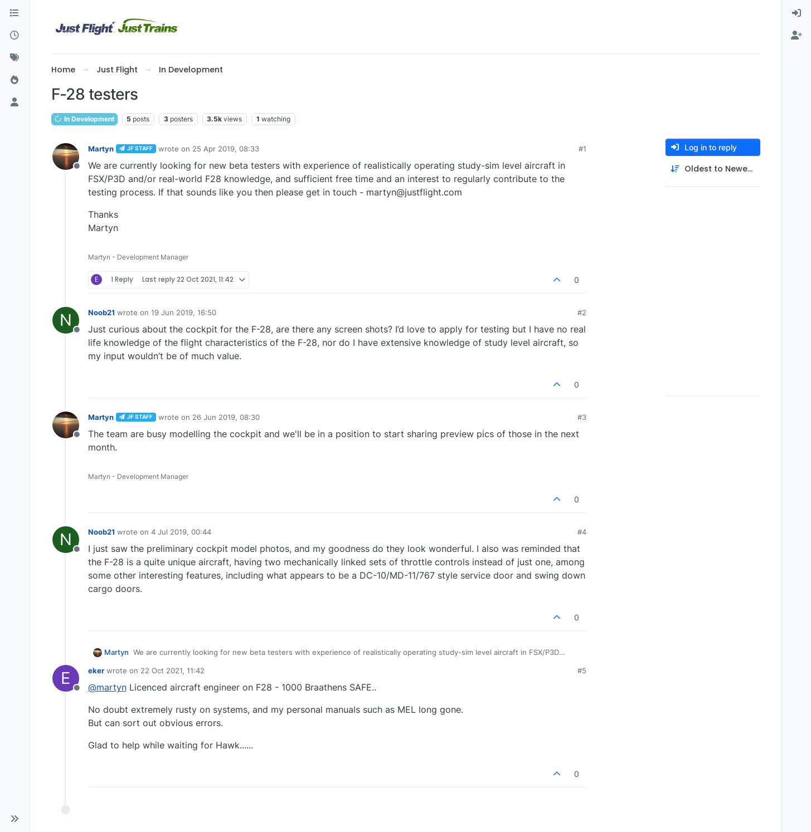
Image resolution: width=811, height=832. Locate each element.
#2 (581, 312)
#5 (581, 670)
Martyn (101, 148)
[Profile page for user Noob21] (65, 320)
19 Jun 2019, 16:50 (183, 312)
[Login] (796, 13)
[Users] (14, 102)
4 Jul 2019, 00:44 (181, 531)
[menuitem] (796, 13)
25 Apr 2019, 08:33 (225, 148)
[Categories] (14, 13)
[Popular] (14, 80)
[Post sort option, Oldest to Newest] (713, 169)
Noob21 (101, 312)
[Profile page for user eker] (65, 678)
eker (96, 670)
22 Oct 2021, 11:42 (172, 670)
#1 (582, 148)
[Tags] (14, 58)
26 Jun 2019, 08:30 (226, 417)
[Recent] (14, 36)
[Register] (796, 36)
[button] (14, 819)
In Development (84, 119)
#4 (581, 531)
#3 (581, 417)
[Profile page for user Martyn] (65, 156)
